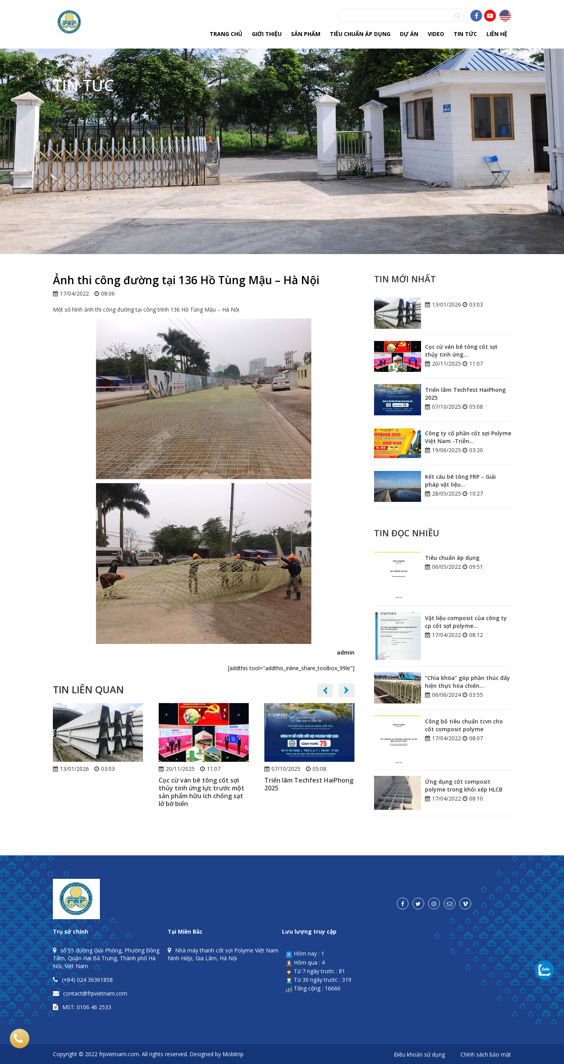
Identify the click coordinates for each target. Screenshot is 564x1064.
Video (436, 34)
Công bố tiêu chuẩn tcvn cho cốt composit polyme (464, 725)
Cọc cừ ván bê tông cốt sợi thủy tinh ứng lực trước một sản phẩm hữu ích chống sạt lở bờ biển (201, 792)
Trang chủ (226, 34)
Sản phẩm (305, 34)
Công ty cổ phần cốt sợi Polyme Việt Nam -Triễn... (468, 437)
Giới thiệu (267, 34)
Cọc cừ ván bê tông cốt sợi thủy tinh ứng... (461, 350)
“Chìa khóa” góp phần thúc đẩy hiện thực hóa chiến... (467, 681)
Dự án (409, 34)
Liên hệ (496, 34)
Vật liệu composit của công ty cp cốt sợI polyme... (466, 621)
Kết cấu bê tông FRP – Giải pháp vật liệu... (460, 480)
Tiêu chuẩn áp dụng (360, 34)
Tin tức (465, 34)
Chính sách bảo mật (486, 1054)
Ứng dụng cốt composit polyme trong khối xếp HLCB (464, 785)
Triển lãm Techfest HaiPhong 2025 (308, 784)
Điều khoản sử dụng (419, 1054)
